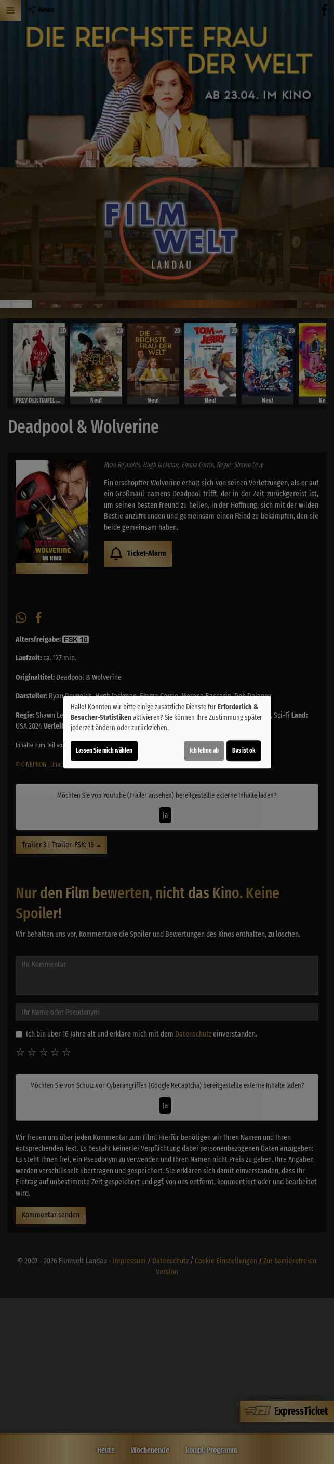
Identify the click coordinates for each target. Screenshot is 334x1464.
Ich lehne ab (204, 750)
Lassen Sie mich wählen (104, 750)
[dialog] (167, 732)
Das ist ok (244, 750)
